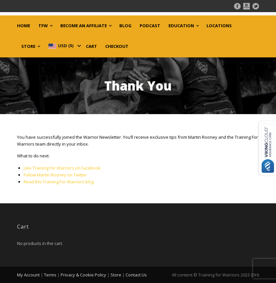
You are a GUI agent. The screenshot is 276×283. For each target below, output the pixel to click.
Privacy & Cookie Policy (83, 275)
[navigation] (64, 45)
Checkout (116, 46)
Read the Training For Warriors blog (59, 182)
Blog (125, 26)
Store (28, 46)
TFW (43, 26)
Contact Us (136, 275)
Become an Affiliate (83, 26)
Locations (219, 26)
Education (181, 26)
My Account (28, 275)
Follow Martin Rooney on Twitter (55, 175)
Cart (91, 46)
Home (23, 26)
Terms (50, 275)
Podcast (150, 26)
